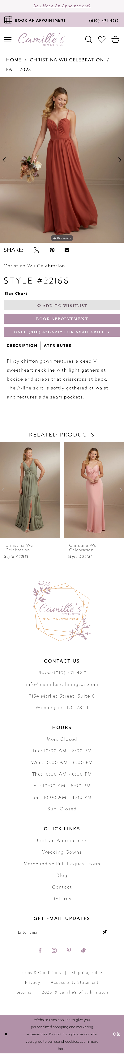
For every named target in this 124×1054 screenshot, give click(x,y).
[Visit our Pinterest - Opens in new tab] (69, 951)
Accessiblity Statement (75, 983)
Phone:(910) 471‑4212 (62, 673)
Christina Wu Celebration (67, 60)
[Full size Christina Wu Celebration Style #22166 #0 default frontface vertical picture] (62, 160)
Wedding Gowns (62, 853)
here (62, 1049)
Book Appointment (62, 319)
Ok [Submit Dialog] (116, 1034)
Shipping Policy (87, 973)
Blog (62, 876)
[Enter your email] (62, 932)
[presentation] (30, 490)
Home (13, 60)
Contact (62, 887)
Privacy (32, 983)
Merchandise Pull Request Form (62, 864)
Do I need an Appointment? (62, 6)
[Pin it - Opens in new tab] (52, 250)
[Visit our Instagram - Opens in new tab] (54, 951)
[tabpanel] (62, 160)
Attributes (57, 346)
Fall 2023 (18, 69)
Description (22, 346)
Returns (62, 899)
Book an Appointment (61, 841)
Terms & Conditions (40, 973)
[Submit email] (105, 932)
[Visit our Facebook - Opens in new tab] (40, 951)
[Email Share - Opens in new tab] (67, 250)
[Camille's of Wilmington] (41, 39)
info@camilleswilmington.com (62, 685)
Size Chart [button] (16, 294)
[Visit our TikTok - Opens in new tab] (83, 951)
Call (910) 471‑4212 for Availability (62, 332)
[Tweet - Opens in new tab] (36, 250)
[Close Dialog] (6, 1035)
